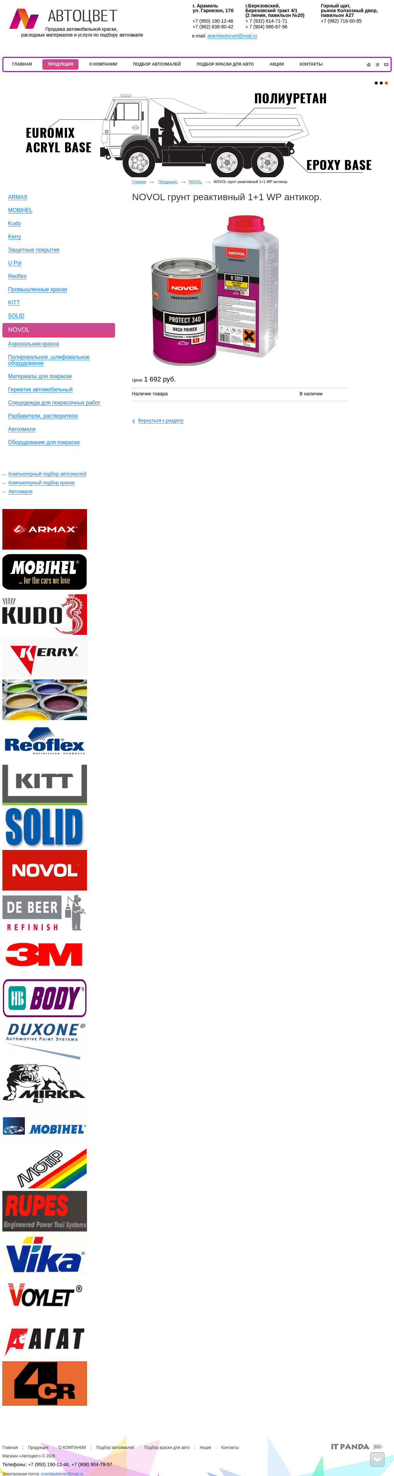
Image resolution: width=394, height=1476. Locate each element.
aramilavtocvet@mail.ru (232, 36)
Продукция (168, 182)
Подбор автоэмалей (115, 1447)
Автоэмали (20, 491)
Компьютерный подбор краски (41, 482)
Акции (205, 1447)
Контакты (230, 1447)
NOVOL (196, 182)
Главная (139, 182)
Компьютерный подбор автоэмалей (47, 474)
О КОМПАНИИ (72, 1447)
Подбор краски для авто (167, 1447)
